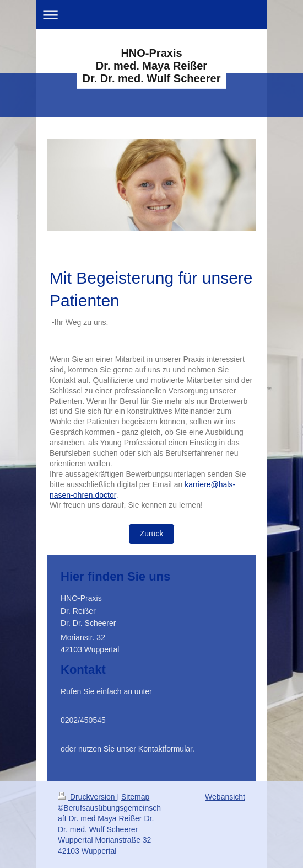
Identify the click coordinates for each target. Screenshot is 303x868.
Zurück (152, 533)
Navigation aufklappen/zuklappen (151, 14)
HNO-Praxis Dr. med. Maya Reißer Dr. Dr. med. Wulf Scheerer (152, 65)
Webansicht (225, 796)
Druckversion (87, 796)
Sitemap (135, 796)
